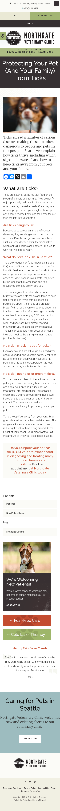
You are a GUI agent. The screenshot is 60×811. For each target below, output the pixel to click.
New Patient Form (15, 513)
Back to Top (35, 791)
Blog (5, 522)
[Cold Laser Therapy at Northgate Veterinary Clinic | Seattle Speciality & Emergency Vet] (27, 634)
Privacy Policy (30, 788)
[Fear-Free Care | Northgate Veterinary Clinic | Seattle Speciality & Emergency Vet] (27, 620)
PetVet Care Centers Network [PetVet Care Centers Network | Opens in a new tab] (34, 800)
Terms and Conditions (13, 788)
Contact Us (30, 739)
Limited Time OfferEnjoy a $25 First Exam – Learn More (30, 51)
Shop (30, 23)
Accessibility (43, 788)
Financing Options (15, 531)
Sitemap (24, 791)
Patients (10, 504)
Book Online (45, 15)
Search (54, 788)
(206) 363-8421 (31, 8)
